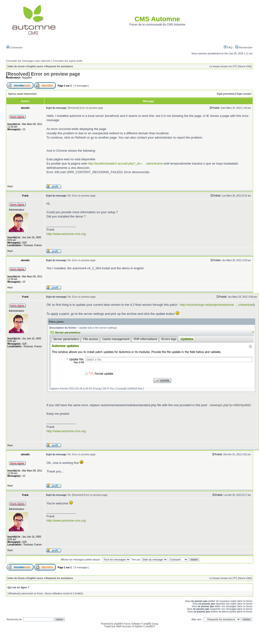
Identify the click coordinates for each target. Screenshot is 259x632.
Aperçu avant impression (22, 94)
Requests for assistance (59, 66)
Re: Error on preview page (82, 195)
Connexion (14, 47)
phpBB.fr (150, 626)
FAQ (228, 47)
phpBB (117, 623)
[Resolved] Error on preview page (43, 74)
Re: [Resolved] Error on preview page (88, 495)
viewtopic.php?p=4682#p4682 (230, 405)
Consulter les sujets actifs (67, 60)
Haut (10, 186)
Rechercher (244, 47)
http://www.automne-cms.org (66, 234)
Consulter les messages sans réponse (28, 60)
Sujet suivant (244, 94)
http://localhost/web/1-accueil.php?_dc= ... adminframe (125, 163)
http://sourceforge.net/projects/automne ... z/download (217, 304)
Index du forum (16, 66)
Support (27, 77)
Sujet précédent (226, 94)
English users (35, 66)
